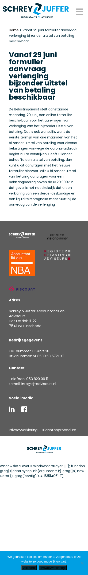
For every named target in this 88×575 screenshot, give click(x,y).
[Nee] (82, 563)
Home (14, 30)
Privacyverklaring (23, 429)
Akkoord (29, 568)
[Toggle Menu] (80, 12)
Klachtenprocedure (59, 429)
